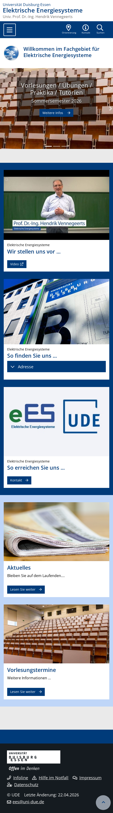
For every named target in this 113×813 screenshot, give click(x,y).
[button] (86, 29)
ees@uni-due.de (28, 801)
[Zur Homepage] (56, 4)
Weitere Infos (53, 113)
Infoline (17, 777)
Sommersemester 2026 (56, 100)
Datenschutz (22, 784)
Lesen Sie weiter (23, 589)
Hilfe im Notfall (50, 777)
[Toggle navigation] (9, 30)
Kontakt (16, 480)
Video (14, 264)
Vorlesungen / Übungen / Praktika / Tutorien (56, 89)
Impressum (87, 777)
